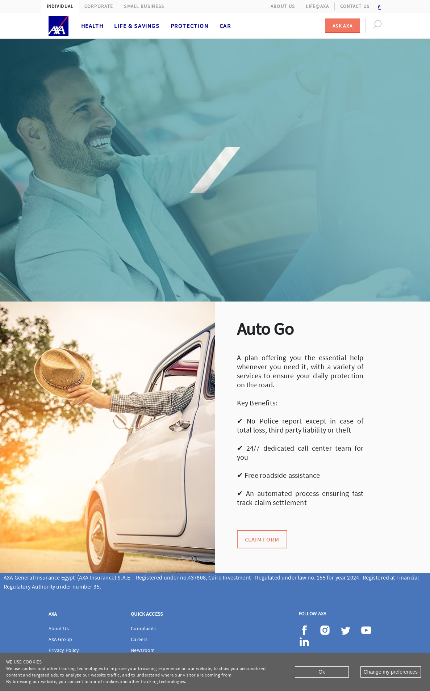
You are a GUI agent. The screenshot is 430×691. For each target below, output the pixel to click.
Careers (139, 639)
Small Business (144, 6)
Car (225, 25)
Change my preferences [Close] (391, 672)
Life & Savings (136, 25)
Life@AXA (317, 6)
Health (92, 25)
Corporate (98, 6)
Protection (190, 25)
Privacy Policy (64, 650)
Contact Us (355, 6)
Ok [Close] (321, 672)
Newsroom (143, 650)
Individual (60, 6)
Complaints (143, 628)
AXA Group (60, 639)
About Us (283, 6)
